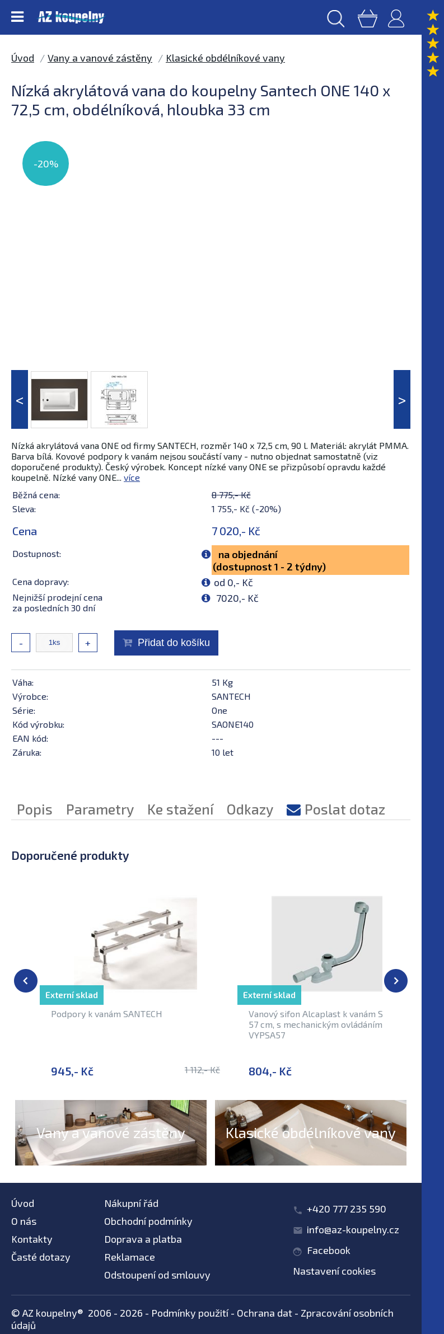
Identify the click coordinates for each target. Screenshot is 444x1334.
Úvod (22, 58)
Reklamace (129, 1257)
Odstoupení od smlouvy (157, 1275)
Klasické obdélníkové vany (225, 58)
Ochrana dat (264, 1313)
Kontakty (32, 1239)
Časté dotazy (41, 1257)
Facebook (328, 1250)
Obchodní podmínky (148, 1221)
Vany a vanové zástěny (100, 58)
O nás (23, 1221)
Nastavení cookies (334, 1271)
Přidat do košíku (174, 642)
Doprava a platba (143, 1239)
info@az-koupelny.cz (353, 1229)
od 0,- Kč (233, 582)
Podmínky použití (189, 1313)
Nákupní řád (131, 1203)
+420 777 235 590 (346, 1208)
